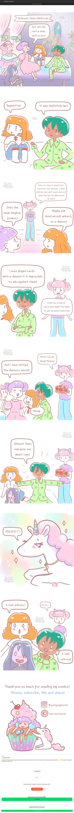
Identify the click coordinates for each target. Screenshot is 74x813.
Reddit (46, 767)
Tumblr (41, 767)
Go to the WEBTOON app (37, 810)
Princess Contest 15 (9, 1)
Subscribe (37, 771)
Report (36, 777)
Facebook (32, 767)
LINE (28, 767)
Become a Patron (37, 789)
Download (37, 799)
